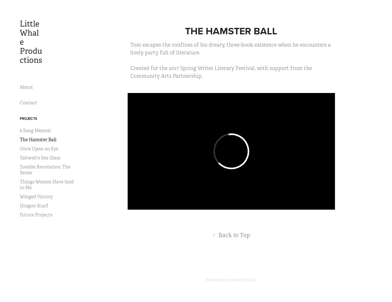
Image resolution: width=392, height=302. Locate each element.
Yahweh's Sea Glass (40, 158)
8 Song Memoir (35, 131)
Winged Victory (36, 197)
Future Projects (36, 215)
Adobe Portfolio (242, 280)
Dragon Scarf (34, 206)
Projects (28, 118)
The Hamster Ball (38, 140)
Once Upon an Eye (39, 149)
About (26, 87)
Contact (28, 103)
